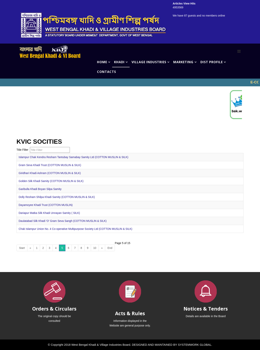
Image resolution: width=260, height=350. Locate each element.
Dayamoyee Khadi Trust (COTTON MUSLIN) (46, 204)
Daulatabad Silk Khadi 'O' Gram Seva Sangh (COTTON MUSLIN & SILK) (63, 220)
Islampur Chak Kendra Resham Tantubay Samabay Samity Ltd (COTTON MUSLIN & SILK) (73, 157)
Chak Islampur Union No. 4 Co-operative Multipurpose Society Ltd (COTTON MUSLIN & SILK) (75, 228)
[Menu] (239, 51)
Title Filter (22, 149)
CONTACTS (106, 72)
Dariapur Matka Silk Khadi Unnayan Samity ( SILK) (49, 212)
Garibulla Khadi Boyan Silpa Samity (40, 189)
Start (22, 247)
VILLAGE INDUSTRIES (149, 62)
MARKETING (183, 62)
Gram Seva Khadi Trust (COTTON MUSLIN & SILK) (50, 165)
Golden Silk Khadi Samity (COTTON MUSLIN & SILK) (51, 181)
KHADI (119, 62)
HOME (102, 62)
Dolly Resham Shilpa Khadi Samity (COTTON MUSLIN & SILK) (57, 197)
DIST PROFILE (211, 62)
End (109, 247)
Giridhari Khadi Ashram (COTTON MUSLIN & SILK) (50, 173)
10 (94, 247)
